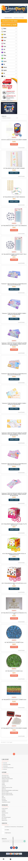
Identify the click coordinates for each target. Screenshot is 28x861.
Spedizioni (4, 811)
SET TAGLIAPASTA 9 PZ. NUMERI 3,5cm (14, 671)
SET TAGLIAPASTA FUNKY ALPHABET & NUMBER (14, 168)
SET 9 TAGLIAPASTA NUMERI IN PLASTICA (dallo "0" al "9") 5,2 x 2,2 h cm (14, 524)
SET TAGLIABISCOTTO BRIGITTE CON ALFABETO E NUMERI (14, 728)
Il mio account (5, 759)
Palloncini (3, 797)
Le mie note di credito (7, 764)
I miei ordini (5, 762)
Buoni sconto (4, 818)
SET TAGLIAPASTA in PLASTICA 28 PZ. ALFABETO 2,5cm (14, 699)
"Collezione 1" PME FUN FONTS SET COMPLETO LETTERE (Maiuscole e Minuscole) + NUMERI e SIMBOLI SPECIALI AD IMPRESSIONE (14, 344)
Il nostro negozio (5, 808)
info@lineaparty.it (8, 832)
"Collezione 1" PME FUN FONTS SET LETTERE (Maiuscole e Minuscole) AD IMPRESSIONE (14, 284)
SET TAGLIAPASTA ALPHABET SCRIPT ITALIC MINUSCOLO (14, 225)
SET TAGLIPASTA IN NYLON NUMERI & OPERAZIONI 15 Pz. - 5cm (14, 613)
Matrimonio (4, 788)
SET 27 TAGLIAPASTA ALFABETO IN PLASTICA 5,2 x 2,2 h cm (14, 584)
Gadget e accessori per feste (7, 787)
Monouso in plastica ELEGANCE (7, 794)
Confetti (3, 783)
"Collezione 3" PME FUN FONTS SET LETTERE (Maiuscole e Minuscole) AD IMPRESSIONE (14, 464)
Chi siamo (3, 814)
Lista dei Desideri (21, 147)
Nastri (3, 796)
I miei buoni (5, 769)
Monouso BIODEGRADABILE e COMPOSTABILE (10, 790)
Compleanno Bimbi (5, 781)
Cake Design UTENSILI (8, 17)
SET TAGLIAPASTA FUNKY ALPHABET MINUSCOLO (14, 197)
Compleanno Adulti (5, 780)
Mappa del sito (4, 820)
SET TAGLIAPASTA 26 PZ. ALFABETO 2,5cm (14, 642)
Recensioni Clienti (13, 842)
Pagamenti (4, 815)
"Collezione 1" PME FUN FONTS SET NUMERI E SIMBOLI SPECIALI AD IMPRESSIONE (14, 314)
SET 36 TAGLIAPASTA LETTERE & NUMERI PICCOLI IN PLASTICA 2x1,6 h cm (14, 554)
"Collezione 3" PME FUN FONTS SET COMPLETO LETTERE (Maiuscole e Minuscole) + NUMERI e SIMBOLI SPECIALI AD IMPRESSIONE (14, 494)
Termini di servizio (5, 812)
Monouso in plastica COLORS (7, 793)
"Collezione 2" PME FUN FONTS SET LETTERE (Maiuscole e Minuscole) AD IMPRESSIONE (14, 374)
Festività (3, 784)
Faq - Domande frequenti (6, 817)
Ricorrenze (4, 799)
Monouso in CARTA (5, 791)
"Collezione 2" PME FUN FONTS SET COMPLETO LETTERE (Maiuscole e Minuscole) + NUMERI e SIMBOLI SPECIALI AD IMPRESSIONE (14, 434)
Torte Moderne (4, 800)
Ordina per (4, 116)
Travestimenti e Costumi (6, 802)
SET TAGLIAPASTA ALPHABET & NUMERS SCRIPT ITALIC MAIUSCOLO (14, 255)
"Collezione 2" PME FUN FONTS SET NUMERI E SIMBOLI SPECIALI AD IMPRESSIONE (14, 404)
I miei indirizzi (5, 766)
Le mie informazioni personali (8, 767)
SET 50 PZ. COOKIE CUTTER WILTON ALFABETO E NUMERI (14, 139)
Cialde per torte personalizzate (7, 778)
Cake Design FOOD (5, 775)
